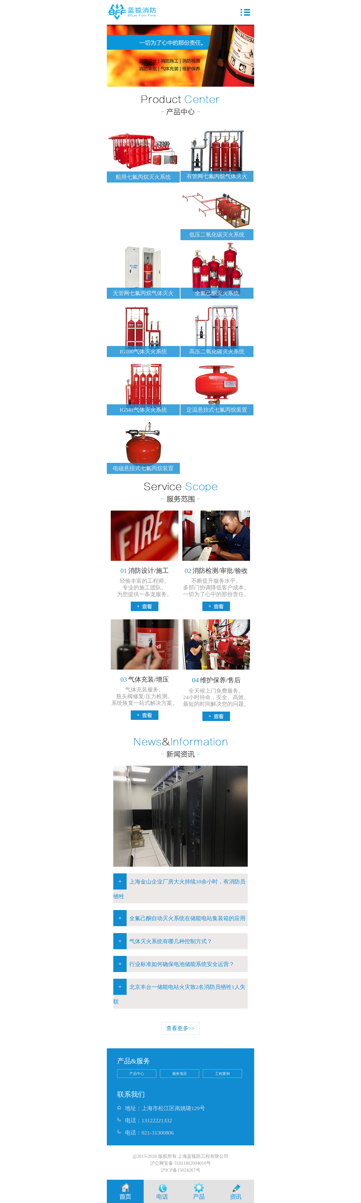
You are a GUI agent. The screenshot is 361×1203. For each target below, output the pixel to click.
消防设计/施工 (144, 570)
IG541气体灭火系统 (143, 410)
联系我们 (131, 1094)
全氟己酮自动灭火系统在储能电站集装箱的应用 (179, 918)
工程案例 (222, 1074)
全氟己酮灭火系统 (217, 293)
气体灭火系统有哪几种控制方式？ (162, 941)
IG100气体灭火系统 (143, 352)
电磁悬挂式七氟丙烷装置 (143, 468)
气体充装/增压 (144, 679)
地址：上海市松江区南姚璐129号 (161, 1108)
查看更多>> (180, 1028)
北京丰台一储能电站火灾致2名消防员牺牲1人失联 (179, 992)
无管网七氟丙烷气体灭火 (143, 293)
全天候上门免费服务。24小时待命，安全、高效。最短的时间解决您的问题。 (216, 697)
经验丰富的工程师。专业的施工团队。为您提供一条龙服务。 (144, 587)
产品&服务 (133, 1061)
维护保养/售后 (216, 680)
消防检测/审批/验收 (216, 570)
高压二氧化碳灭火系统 (217, 352)
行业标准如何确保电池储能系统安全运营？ (173, 964)
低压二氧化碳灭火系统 (217, 235)
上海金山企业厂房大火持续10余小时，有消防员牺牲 (179, 886)
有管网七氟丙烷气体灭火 (216, 176)
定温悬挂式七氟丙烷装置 (216, 410)
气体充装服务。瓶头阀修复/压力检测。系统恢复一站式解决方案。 (144, 696)
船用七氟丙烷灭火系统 (143, 177)
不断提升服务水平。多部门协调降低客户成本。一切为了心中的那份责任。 (216, 587)
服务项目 (179, 1074)
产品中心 (136, 1074)
